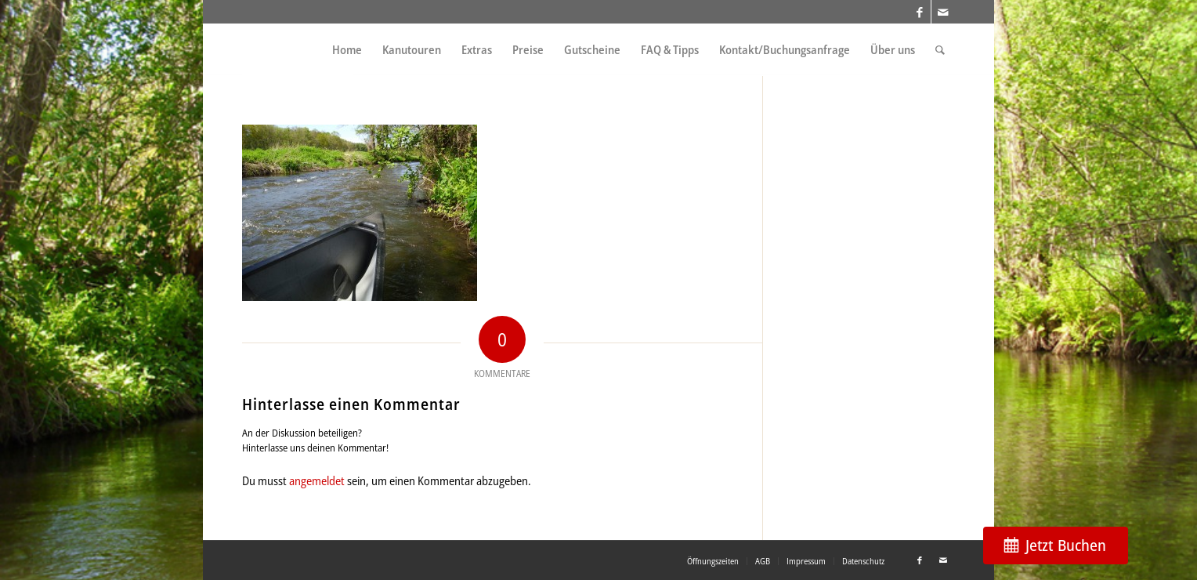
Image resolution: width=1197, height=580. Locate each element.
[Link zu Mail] (943, 12)
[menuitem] (347, 49)
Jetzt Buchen (1065, 545)
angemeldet (317, 480)
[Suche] (940, 49)
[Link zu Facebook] (919, 12)
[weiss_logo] (297, 49)
